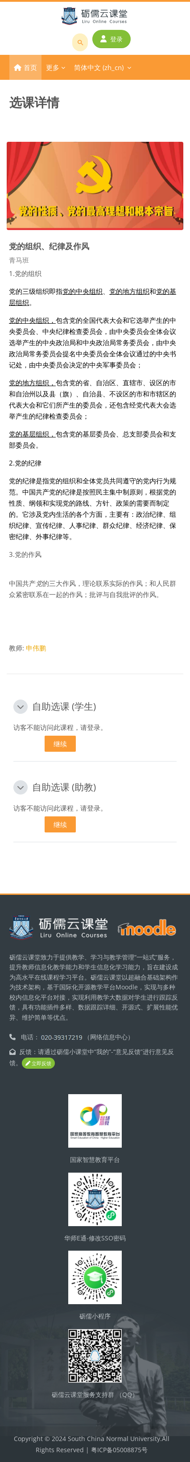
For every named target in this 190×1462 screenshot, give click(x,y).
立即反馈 (38, 1063)
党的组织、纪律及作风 (49, 245)
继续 (60, 743)
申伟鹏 (36, 647)
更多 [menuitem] (52, 67)
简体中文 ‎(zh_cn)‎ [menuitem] (99, 67)
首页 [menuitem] (30, 67)
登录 (111, 39)
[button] (20, 707)
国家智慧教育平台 (95, 1159)
